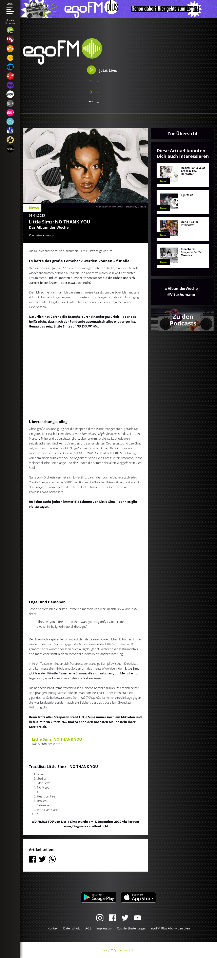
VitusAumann (182, 294)
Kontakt (53, 928)
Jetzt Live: (102, 70)
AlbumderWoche (183, 288)
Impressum (104, 928)
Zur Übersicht (182, 133)
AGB (88, 928)
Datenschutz (71, 928)
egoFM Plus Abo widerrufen (170, 928)
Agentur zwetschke (124, 950)
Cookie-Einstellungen (131, 928)
